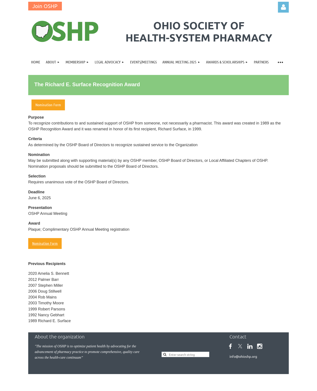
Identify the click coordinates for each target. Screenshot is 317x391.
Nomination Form (45, 243)
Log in (283, 7)
